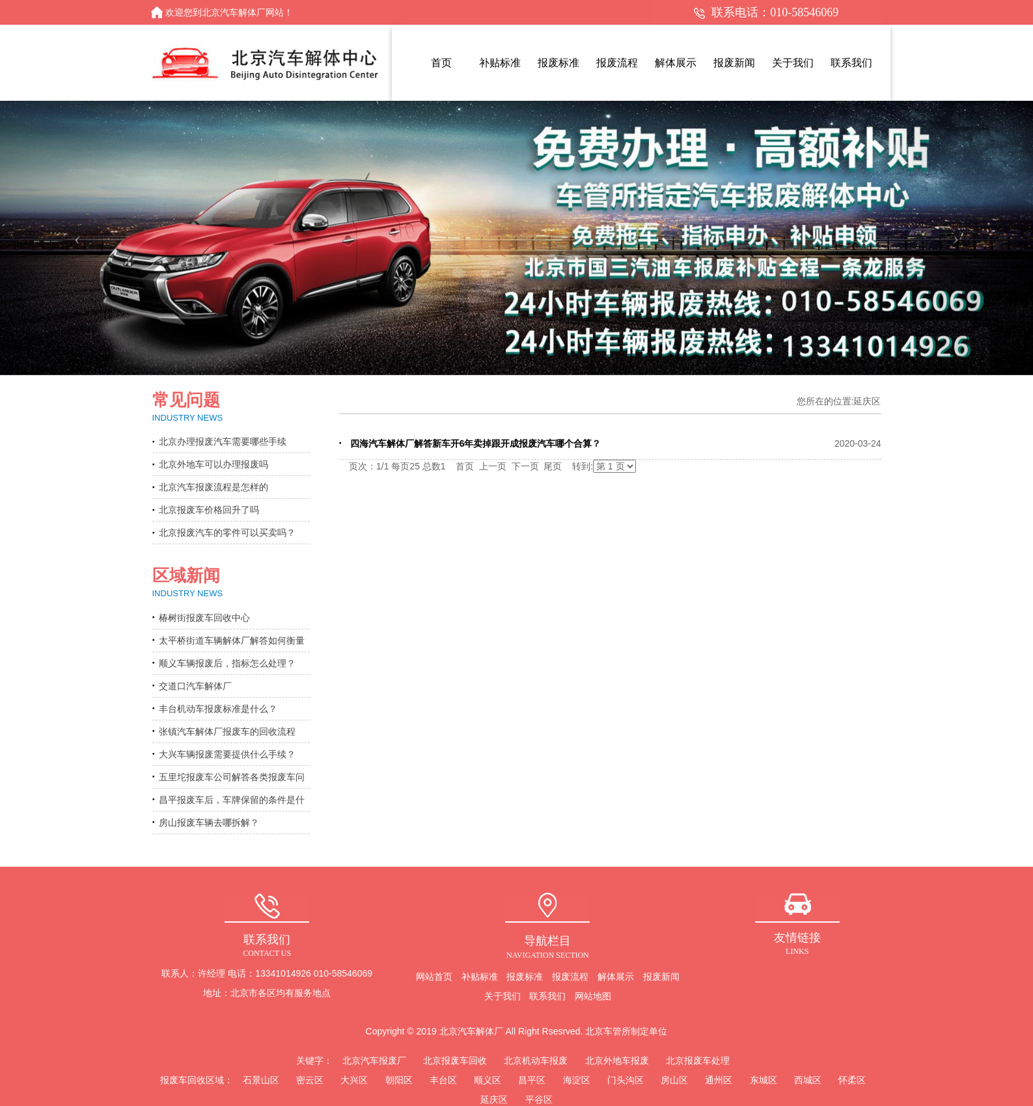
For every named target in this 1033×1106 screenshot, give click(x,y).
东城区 (763, 1080)
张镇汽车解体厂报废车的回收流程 (227, 731)
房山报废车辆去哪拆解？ (209, 822)
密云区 (310, 1080)
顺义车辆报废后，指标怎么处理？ (227, 663)
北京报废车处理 (698, 1060)
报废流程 (570, 976)
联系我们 (547, 996)
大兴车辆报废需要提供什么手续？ (227, 754)
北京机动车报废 (536, 1060)
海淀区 (576, 1080)
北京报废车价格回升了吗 (209, 510)
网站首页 (434, 976)
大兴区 (354, 1080)
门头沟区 (625, 1080)
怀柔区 (852, 1080)
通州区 (718, 1080)
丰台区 (443, 1080)
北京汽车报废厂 (374, 1060)
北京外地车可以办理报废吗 (213, 464)
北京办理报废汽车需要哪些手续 (222, 441)
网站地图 (593, 996)
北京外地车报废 (617, 1060)
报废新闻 (661, 976)
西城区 (807, 1080)
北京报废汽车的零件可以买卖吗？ (227, 532)
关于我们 (502, 996)
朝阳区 (399, 1080)
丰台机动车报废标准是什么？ (218, 709)
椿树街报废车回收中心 (204, 617)
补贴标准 (479, 976)
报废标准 (524, 976)
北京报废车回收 (455, 1060)
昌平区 (531, 1080)
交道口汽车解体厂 (195, 686)
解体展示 (616, 976)
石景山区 (261, 1080)
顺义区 (487, 1080)
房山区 (674, 1080)
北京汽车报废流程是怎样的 (213, 487)
